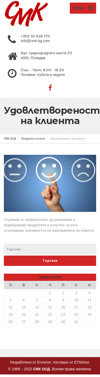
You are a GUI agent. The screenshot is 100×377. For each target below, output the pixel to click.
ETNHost (81, 362)
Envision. (44, 362)
